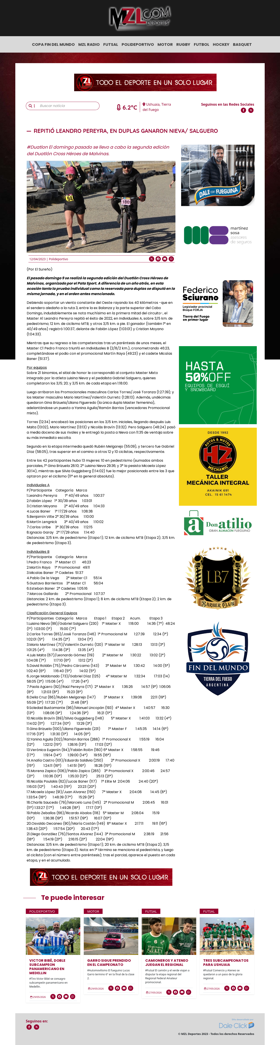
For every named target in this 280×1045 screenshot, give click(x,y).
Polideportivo (138, 44)
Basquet (242, 44)
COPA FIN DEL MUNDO (53, 44)
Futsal (110, 44)
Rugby (183, 44)
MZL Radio (89, 44)
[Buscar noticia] (68, 106)
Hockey (221, 44)
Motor (165, 44)
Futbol (201, 44)
